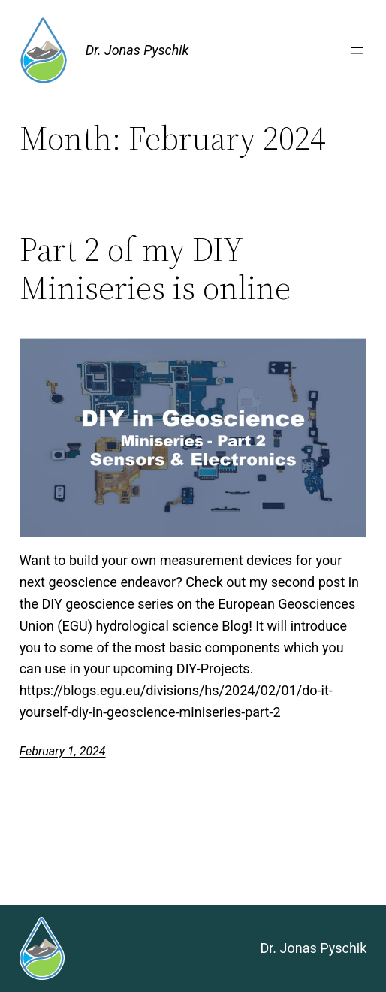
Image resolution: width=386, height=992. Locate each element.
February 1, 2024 (63, 751)
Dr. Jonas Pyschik (137, 50)
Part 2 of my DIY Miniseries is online (155, 269)
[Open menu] (357, 50)
